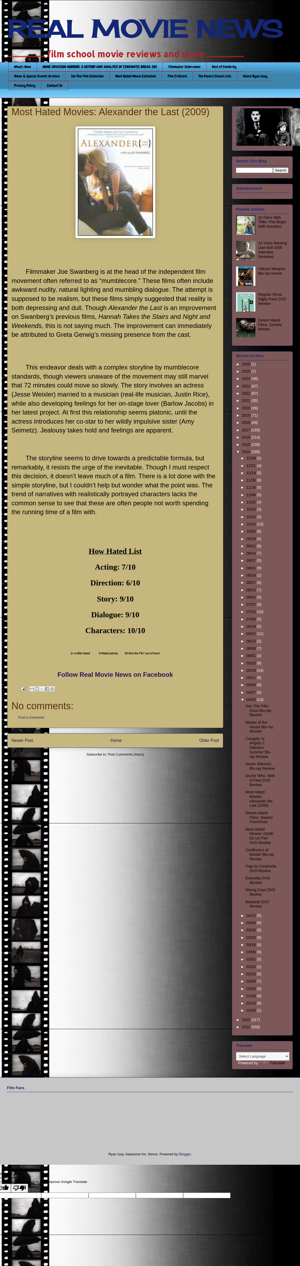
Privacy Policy (24, 85)
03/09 (251, 952)
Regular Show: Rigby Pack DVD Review (272, 299)
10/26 (251, 509)
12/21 (251, 466)
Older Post (209, 740)
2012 (246, 1027)
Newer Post (22, 740)
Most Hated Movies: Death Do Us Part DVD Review (259, 836)
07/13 (251, 612)
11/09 (251, 495)
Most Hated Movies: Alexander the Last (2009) (258, 799)
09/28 (251, 539)
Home (116, 740)
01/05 (251, 1010)
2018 (246, 422)
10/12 (251, 524)
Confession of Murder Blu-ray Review (259, 854)
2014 (246, 452)
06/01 (251, 655)
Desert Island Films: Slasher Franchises (259, 817)
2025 (246, 371)
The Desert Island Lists (214, 76)
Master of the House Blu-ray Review (259, 727)
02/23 (251, 967)
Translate (272, 1063)
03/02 (251, 959)
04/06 (251, 923)
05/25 (251, 663)
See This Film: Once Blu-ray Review (258, 710)
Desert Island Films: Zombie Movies (270, 324)
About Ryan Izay (255, 76)
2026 (246, 364)
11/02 (251, 502)
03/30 (251, 930)
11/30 (251, 480)
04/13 (251, 915)
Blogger (185, 1154)
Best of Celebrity (224, 66)
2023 (246, 386)
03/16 (251, 945)
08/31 (251, 568)
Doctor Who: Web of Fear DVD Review (260, 780)
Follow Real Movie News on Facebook (115, 674)
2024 (246, 378)
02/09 (251, 981)
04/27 (251, 692)
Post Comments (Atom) (126, 754)
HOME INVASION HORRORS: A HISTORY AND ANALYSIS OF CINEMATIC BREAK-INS (100, 66)
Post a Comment (31, 717)
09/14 (251, 553)
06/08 (251, 648)
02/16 (251, 974)
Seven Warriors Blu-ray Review (260, 766)
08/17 (251, 582)
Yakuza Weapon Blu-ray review (271, 271)
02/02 (251, 989)
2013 (246, 1020)
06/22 (251, 634)
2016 (246, 437)
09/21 (251, 546)
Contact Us (55, 85)
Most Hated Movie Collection (135, 76)
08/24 (251, 575)
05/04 (251, 685)
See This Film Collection (87, 76)
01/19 (251, 1003)
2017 (246, 430)
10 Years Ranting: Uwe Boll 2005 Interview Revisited (273, 250)
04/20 (251, 699)
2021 (246, 400)
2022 (246, 393)
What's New (22, 66)
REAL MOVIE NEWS (145, 29)
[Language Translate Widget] (262, 1056)
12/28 (251, 458)
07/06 (251, 619)
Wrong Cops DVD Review (260, 892)
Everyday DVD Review (257, 880)
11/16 (251, 487)
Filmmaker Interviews (184, 66)
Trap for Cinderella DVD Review (260, 868)
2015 (246, 444)
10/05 (251, 531)
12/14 (251, 473)
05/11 (251, 677)
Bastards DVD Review (257, 904)
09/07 (251, 560)
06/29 (251, 626)
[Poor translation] (19, 1188)
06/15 (251, 641)
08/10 (251, 590)
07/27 (251, 604)
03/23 (251, 937)
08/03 (251, 597)
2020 (246, 408)
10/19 (251, 517)
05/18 (251, 670)
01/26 (251, 996)
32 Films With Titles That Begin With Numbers (272, 222)
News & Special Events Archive (37, 76)
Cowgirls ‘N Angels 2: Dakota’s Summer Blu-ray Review (258, 748)
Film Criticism (177, 76)
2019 (246, 415)
